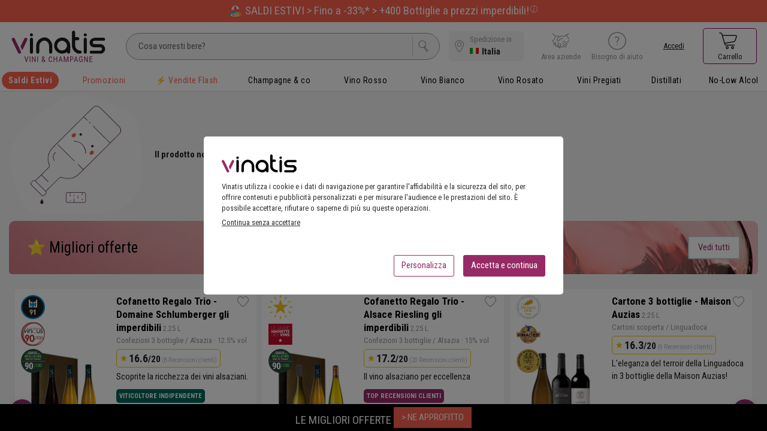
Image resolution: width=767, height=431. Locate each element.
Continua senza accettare (261, 225)
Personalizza (423, 268)
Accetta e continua (504, 268)
